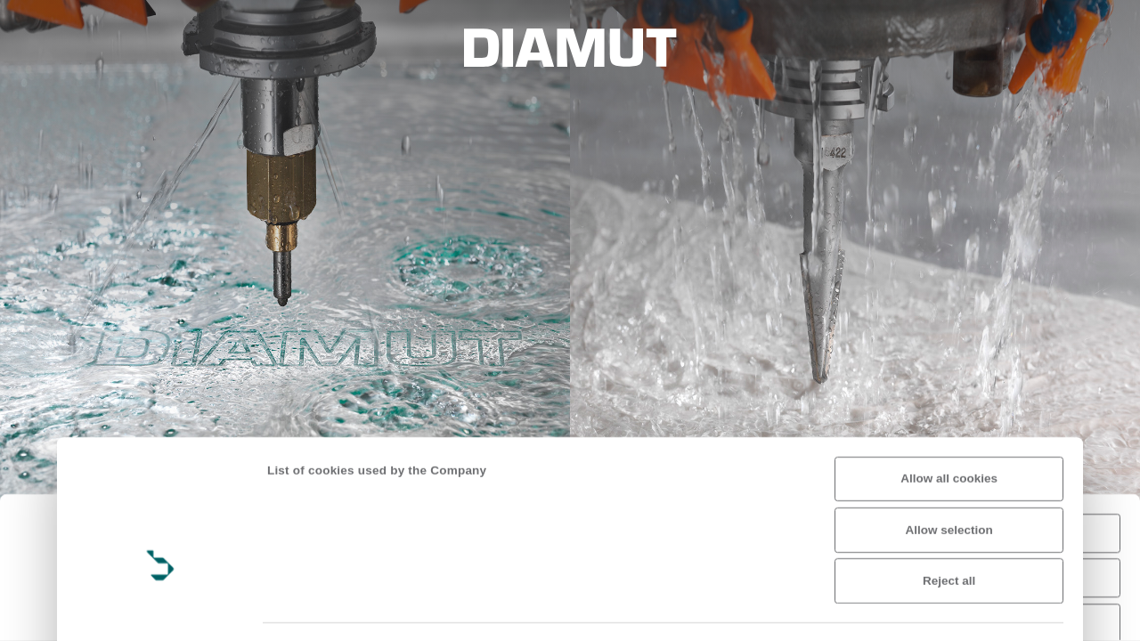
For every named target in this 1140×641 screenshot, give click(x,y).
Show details (304, 609)
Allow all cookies (949, 378)
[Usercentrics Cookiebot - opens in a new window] (160, 609)
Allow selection (949, 429)
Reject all (949, 480)
